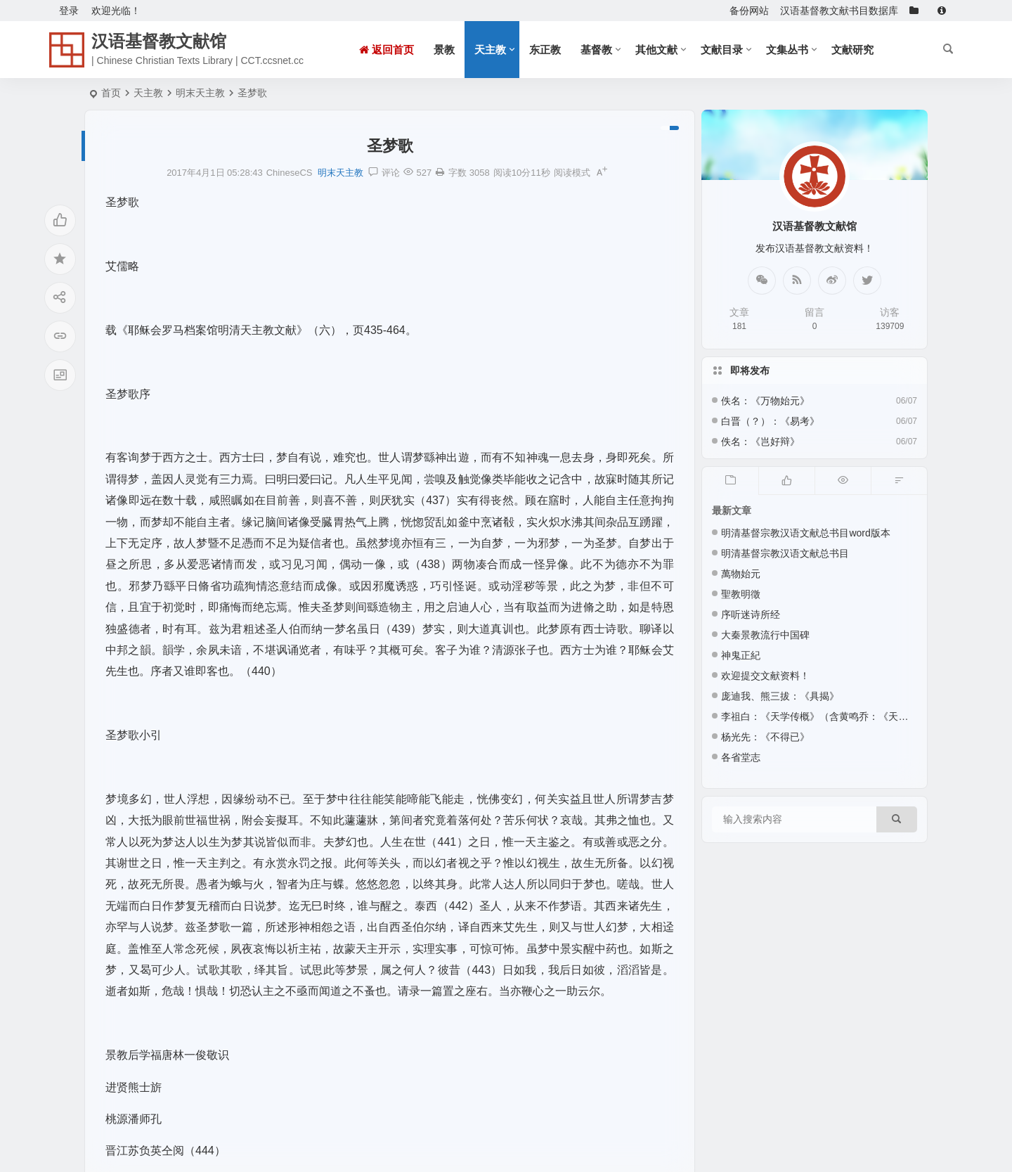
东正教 (545, 50)
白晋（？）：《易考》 (770, 421)
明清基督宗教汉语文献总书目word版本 (805, 533)
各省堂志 (740, 757)
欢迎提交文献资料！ (765, 675)
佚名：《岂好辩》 (760, 441)
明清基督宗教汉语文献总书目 (785, 553)
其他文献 (656, 50)
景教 (444, 50)
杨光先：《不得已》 (765, 736)
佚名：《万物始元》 (765, 400)
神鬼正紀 (740, 655)
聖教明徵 (740, 594)
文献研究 (852, 50)
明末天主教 (200, 92)
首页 (111, 92)
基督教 (596, 50)
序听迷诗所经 (750, 614)
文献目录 (722, 50)
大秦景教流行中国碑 (765, 634)
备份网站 (749, 10)
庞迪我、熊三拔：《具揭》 (780, 696)
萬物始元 (740, 573)
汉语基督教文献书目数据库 (839, 10)
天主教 (490, 50)
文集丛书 (787, 50)
